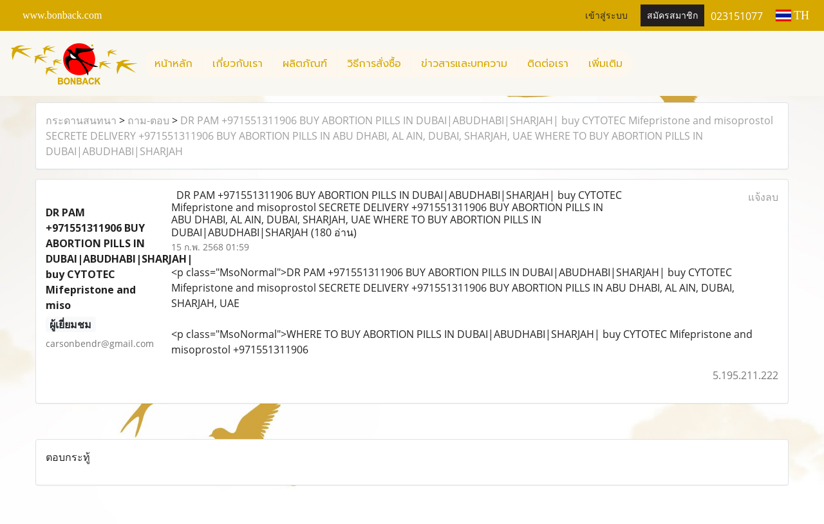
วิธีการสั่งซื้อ (374, 63)
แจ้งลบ (763, 197)
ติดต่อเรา (547, 63)
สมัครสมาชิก (672, 16)
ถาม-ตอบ (148, 120)
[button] (644, 64)
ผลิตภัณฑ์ (305, 63)
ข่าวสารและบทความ (464, 63)
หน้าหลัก (173, 63)
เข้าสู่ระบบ (606, 16)
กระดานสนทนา (81, 120)
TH (792, 15)
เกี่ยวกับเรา (237, 63)
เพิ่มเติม (605, 63)
